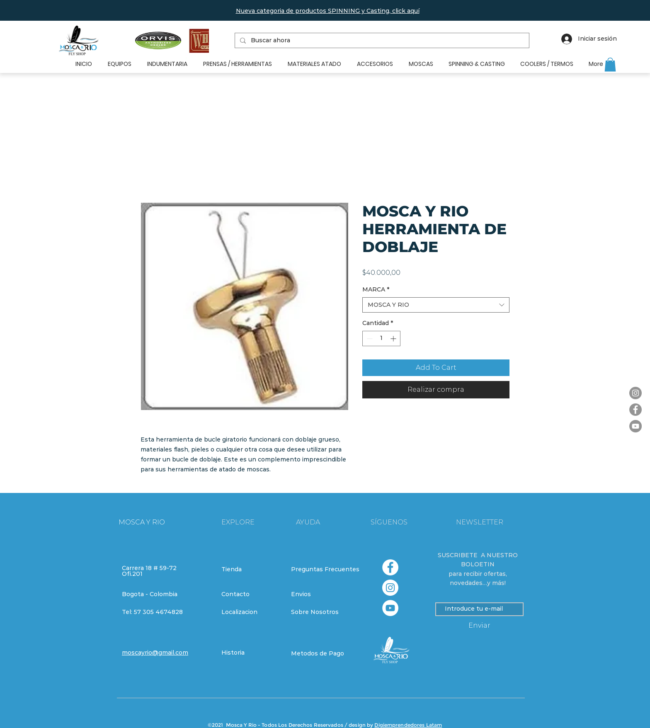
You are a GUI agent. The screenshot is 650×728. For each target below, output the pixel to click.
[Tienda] (250, 569)
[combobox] (435, 305)
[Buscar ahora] (381, 40)
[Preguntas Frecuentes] (325, 569)
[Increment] (394, 338)
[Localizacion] (250, 612)
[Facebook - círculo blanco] (390, 567)
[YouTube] (635, 426)
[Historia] (250, 653)
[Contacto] (250, 594)
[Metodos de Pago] (320, 653)
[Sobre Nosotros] (320, 612)
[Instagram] (635, 393)
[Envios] (321, 594)
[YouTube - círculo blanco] (390, 608)
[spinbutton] (381, 338)
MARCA (375, 289)
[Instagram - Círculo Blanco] (390, 588)
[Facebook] (635, 409)
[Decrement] (369, 338)
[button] (328, 11)
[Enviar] (479, 626)
